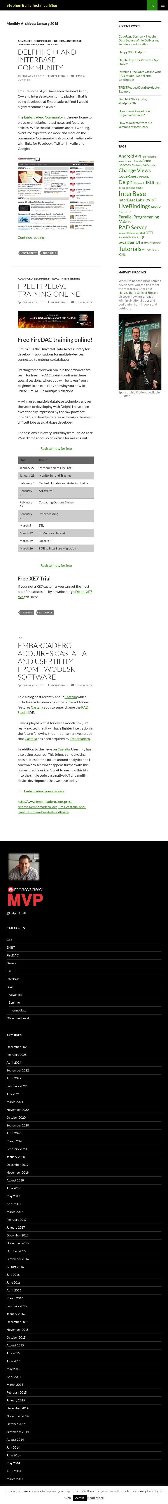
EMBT (11, 947)
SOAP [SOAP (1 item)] (135, 237)
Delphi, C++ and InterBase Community (47, 59)
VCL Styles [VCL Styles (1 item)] (153, 250)
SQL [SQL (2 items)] (142, 237)
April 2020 (14, 1133)
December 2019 (17, 1164)
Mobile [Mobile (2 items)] (156, 207)
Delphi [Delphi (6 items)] (126, 182)
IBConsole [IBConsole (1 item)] (139, 183)
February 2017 (17, 1219)
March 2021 (15, 1102)
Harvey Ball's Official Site (136, 292)
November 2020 (18, 1109)
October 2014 (16, 1424)
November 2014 (18, 1416)
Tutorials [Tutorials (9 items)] (130, 248)
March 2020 (15, 1141)
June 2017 (14, 1188)
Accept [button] (79, 1498)
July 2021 (13, 1094)
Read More (95, 1498)
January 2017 (16, 1227)
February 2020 (17, 1149)
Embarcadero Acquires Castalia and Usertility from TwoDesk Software (52, 661)
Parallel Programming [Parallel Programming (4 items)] (139, 216)
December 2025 (17, 1047)
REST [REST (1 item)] (142, 233)
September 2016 (18, 1259)
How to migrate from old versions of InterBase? (135, 125)
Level (10, 987)
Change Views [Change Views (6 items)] (135, 170)
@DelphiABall (16, 913)
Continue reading (33, 237)
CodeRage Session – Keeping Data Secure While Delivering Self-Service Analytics (139, 40)
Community (29, 253)
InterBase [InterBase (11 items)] (132, 193)
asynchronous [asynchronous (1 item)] (126, 161)
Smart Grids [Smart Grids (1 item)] (125, 237)
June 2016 (14, 1282)
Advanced (25, 41)
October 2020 (16, 1117)
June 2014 (14, 1455)
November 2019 (18, 1172)
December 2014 (17, 1408)
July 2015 (13, 1353)
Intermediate (27, 44)
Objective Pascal (50, 44)
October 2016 (16, 1251)
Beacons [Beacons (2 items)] (125, 165)
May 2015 (13, 1369)
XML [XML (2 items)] (122, 254)
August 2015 (15, 1345)
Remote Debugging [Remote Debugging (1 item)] (129, 233)
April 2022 (14, 1078)
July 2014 (13, 1447)
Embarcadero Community (43, 117)
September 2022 (18, 1070)
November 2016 (18, 1243)
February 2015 (17, 1392)
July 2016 (13, 1274)
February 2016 (17, 1306)
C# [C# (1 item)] (144, 165)
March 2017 (15, 1212)
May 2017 (13, 1196)
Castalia (71, 697)
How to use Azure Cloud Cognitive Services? (135, 113)
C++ (50, 41)
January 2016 (16, 1314)
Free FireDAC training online (49, 290)
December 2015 (17, 1322)
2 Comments (83, 302)
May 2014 (13, 1463)
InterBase (74, 41)
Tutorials (49, 253)
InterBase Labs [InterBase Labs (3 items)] (131, 199)
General (60, 41)
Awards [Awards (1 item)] (138, 161)
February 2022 (17, 1086)
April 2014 (14, 1471)
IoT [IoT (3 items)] (153, 199)
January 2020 (16, 1157)
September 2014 (18, 1432)
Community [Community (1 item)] (143, 176)
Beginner (40, 41)
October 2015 (16, 1337)
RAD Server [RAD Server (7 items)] (133, 227)
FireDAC (54, 278)
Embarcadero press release (44, 791)
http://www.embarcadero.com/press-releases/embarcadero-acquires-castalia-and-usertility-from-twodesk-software (52, 806)
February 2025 (17, 1054)
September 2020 (18, 1125)
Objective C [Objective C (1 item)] (125, 212)
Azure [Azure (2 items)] (146, 161)
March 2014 (15, 1479)
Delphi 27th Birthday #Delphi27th (133, 101)
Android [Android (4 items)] (126, 155)
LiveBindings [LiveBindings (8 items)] (134, 206)
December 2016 (17, 1235)
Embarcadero (80, 739)
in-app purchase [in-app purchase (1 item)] (127, 187)
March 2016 (15, 1298)
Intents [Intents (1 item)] (140, 187)
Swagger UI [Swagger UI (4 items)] (129, 242)
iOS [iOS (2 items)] (147, 200)
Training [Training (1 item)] (156, 242)
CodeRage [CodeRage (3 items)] (127, 176)
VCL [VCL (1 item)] (144, 250)
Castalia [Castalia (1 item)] (150, 165)
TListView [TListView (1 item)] (146, 242)
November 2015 (18, 1329)
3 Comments (83, 685)
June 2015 (14, 1361)
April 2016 (14, 1290)
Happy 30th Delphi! (132, 52)
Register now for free (56, 448)
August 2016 (15, 1267)
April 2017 (14, 1204)
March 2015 (15, 1384)
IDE (20, 638)
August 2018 (15, 1180)
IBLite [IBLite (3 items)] (151, 182)
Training (27, 612)
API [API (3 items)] (138, 156)
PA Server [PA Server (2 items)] (126, 221)
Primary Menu (163, 5)
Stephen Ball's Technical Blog (32, 5)
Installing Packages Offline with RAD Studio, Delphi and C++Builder (140, 75)
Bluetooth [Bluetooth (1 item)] (136, 165)
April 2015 (14, 1377)
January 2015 (16, 1400)
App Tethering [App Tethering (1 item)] (149, 156)
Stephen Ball (59, 76)
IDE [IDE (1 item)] (159, 183)
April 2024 (14, 1062)
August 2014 (15, 1439)
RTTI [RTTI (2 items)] (149, 233)
